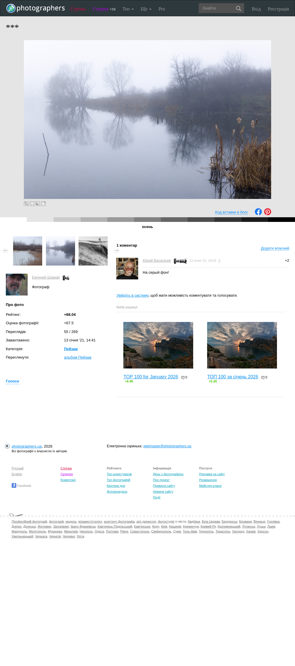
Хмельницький (22, 536)
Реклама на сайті (212, 474)
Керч (155, 526)
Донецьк (29, 526)
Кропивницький (229, 526)
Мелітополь (37, 531)
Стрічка (78, 8)
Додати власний (275, 248)
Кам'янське (142, 526)
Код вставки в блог (231, 212)
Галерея (104, 8)
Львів (271, 526)
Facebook (21, 485)
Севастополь (139, 531)
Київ (164, 526)
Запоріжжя (61, 526)
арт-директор (146, 521)
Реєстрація (278, 8)
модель (71, 521)
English (17, 474)
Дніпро (17, 526)
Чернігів (55, 536)
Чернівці (69, 536)
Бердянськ (229, 521)
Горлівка (273, 521)
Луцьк (261, 526)
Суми (177, 531)
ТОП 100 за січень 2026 (232, 376)
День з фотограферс (168, 474)
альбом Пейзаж (78, 357)
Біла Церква (211, 521)
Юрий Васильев (157, 260)
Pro (162, 8)
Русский (18, 468)
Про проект (161, 480)
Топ (128, 8)
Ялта (80, 536)
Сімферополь (161, 531)
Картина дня (116, 485)
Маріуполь (19, 531)
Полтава (112, 531)
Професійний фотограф (29, 521)
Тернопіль (206, 531)
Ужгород (238, 531)
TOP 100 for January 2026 (150, 376)
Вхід (256, 8)
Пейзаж (71, 349)
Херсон (262, 531)
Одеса (99, 531)
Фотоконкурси (117, 491)
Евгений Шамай (46, 277)
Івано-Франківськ (83, 526)
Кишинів (175, 526)
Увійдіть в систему (132, 295)
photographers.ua (27, 446)
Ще (146, 8)
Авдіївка (194, 521)
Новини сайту (163, 491)
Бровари (245, 521)
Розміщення (208, 480)
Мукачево (55, 531)
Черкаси (41, 536)
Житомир (44, 526)
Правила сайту (164, 485)
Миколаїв (71, 531)
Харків (251, 531)
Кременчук (191, 526)
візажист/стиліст (90, 521)
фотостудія (166, 521)
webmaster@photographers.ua (167, 446)
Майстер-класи (210, 485)
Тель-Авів (190, 531)
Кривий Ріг (208, 526)
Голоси (12, 381)
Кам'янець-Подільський (114, 526)
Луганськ (248, 526)
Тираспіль (223, 531)
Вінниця (259, 521)
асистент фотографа (119, 521)
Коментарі (68, 480)
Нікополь (86, 531)
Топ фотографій (118, 480)
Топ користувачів (119, 474)
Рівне (124, 531)
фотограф (56, 521)
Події (157, 497)
